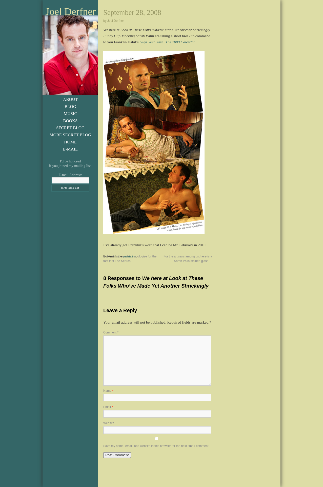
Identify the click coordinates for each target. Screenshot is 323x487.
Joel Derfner (71, 11)
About (70, 99)
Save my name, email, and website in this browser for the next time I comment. (156, 446)
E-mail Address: (70, 175)
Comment (110, 332)
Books (70, 120)
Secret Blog (70, 127)
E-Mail (70, 149)
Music (70, 113)
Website (108, 423)
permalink (129, 256)
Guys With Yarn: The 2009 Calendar (167, 42)
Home (70, 142)
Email (108, 407)
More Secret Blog (70, 135)
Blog (70, 106)
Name (108, 390)
